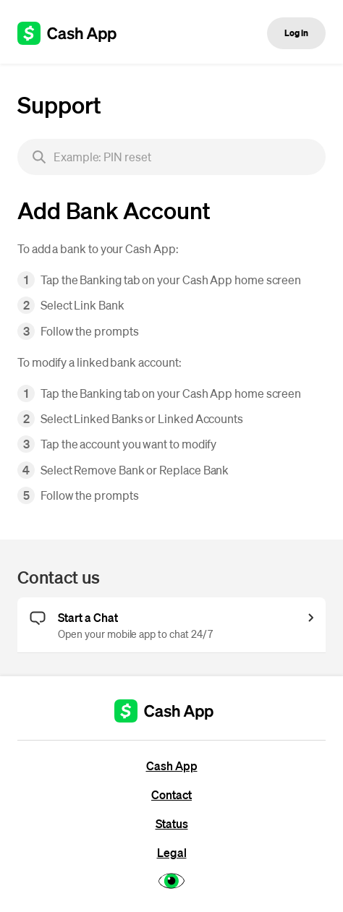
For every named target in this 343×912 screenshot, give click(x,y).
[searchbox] (171, 157)
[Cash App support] (74, 33)
